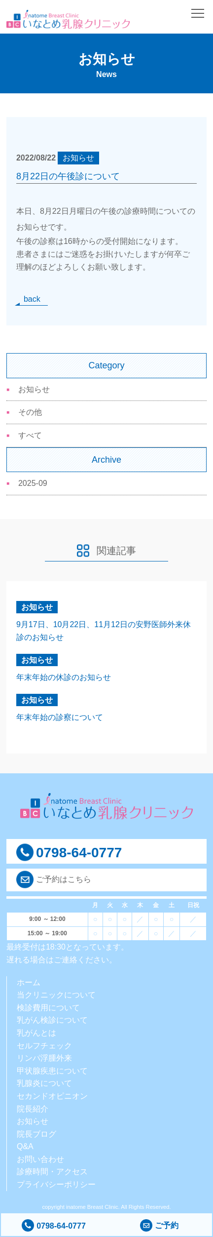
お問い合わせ (40, 1159)
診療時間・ (36, 1171)
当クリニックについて (56, 995)
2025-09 (32, 483)
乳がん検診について (52, 1020)
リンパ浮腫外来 (44, 1058)
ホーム (28, 982)
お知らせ (34, 389)
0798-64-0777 (54, 1226)
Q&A (25, 1146)
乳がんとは (36, 1033)
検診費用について (48, 1007)
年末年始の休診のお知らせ (63, 677)
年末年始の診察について (59, 717)
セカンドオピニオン (52, 1096)
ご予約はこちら (63, 879)
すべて (30, 435)
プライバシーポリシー (56, 1184)
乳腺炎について (44, 1083)
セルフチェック (44, 1045)
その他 (30, 412)
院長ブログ (36, 1134)
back (32, 299)
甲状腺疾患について (52, 1071)
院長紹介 (32, 1109)
